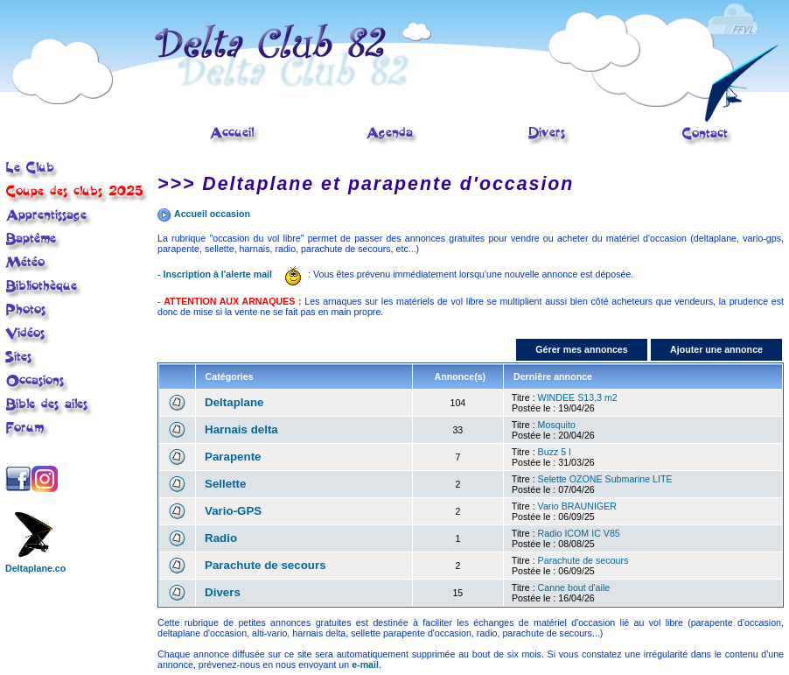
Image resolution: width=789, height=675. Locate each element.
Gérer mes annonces (581, 349)
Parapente (233, 456)
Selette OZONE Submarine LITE (605, 479)
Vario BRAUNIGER (577, 506)
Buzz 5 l (554, 451)
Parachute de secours (265, 565)
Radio (221, 538)
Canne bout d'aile (574, 587)
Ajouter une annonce (716, 349)
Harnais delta (241, 429)
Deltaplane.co (35, 563)
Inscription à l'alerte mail (218, 274)
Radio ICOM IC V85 (579, 533)
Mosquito (557, 424)
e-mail (365, 664)
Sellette (225, 483)
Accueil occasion (212, 213)
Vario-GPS (233, 510)
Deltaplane (234, 402)
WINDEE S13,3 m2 (578, 397)
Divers (223, 592)
